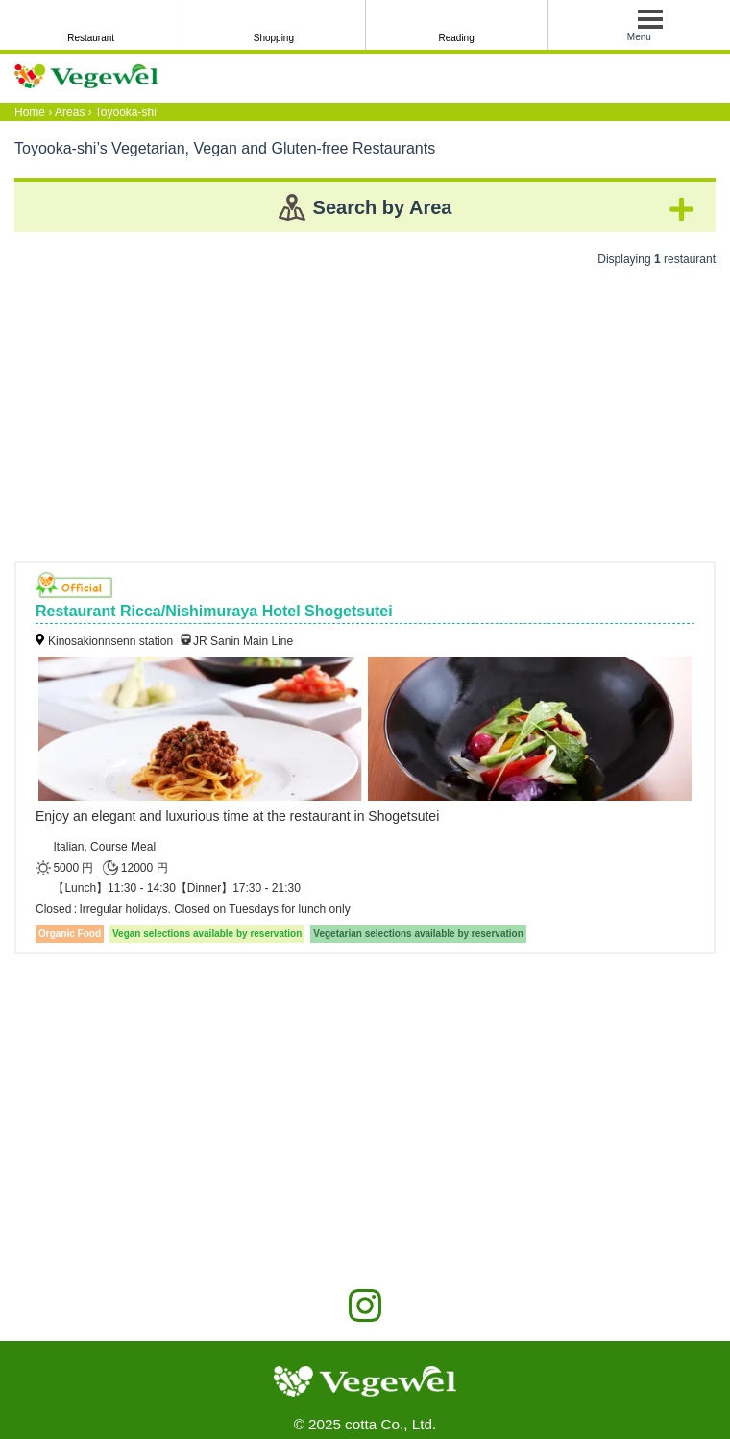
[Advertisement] (365, 407)
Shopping (274, 38)
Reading (456, 38)
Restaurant (90, 38)
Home (29, 112)
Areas (70, 112)
